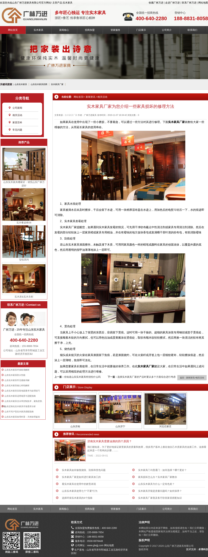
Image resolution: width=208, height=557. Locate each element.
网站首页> (79, 96)
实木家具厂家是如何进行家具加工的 (81, 477)
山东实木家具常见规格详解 (17, 380)
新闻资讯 (90, 96)
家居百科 (15, 122)
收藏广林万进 (156, 2)
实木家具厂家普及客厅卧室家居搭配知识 (160, 497)
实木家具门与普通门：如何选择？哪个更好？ (162, 470)
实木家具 (38, 30)
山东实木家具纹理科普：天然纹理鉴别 (22, 417)
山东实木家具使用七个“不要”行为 (79, 491)
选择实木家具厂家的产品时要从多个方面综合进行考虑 (146, 376)
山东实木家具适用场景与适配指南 (20, 396)
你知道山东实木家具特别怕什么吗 (82, 376)
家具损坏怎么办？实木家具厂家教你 (157, 477)
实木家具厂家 (57, 84)
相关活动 (15, 115)
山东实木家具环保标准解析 (17, 370)
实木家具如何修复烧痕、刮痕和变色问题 (84, 470)
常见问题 (15, 129)
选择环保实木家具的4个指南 (77, 497)
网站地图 (203, 2)
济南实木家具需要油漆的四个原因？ (109, 441)
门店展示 (141, 30)
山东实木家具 (21, 84)
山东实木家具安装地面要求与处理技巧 (22, 391)
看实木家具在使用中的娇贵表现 (79, 484)
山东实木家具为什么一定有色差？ (156, 484)
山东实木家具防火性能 (15, 375)
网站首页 (13, 30)
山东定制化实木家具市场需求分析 (20, 406)
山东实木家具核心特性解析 (17, 385)
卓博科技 (203, 549)
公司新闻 (15, 107)
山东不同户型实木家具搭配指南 (19, 411)
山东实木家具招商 (39, 84)
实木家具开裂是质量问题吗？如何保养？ (160, 491)
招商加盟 (90, 30)
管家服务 (115, 30)
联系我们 (192, 30)
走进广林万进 (172, 2)
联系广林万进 (189, 2)
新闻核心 (64, 30)
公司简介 (167, 30)
